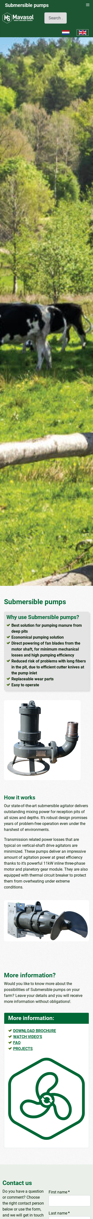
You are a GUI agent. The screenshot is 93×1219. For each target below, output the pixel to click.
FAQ (17, 998)
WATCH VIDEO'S (27, 992)
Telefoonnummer (64, 1210)
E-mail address (63, 1189)
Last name (59, 1168)
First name (59, 1147)
